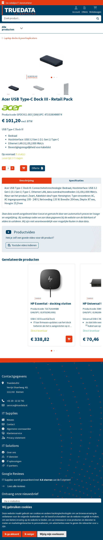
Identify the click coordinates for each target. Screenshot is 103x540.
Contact (11, 424)
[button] (76, 8)
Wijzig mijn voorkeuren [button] (52, 534)
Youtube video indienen (24, 245)
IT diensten (12, 456)
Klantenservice (14, 433)
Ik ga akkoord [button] (12, 534)
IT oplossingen (14, 461)
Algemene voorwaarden (19, 428)
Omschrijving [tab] (26, 180)
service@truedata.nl (17, 405)
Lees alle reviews (13, 486)
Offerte (37, 168)
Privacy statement (16, 437)
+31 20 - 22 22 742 (15, 400)
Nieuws (10, 419)
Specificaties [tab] (76, 180)
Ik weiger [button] (29, 534)
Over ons (11, 452)
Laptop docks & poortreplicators (20, 38)
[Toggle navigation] (12, 28)
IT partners (12, 465)
